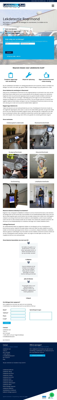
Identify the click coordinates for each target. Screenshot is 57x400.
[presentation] (16, 48)
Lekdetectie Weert (7, 379)
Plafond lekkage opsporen (9, 386)
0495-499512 (50, 1)
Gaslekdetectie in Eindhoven (9, 390)
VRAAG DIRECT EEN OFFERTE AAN (38, 1)
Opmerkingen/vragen (33, 310)
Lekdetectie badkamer (8, 388)
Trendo (26, 396)
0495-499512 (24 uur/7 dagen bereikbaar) (14, 335)
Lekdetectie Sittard (7, 384)
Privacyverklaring (15, 396)
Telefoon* (5, 313)
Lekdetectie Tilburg (7, 371)
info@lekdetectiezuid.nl (9, 336)
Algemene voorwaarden (7, 396)
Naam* (5, 310)
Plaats (4, 316)
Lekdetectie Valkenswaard (9, 382)
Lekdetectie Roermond (8, 377)
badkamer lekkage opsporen (10, 392)
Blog (4, 359)
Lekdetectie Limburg (7, 375)
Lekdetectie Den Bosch (8, 373)
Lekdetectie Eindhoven (8, 369)
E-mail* (5, 319)
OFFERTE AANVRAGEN (37, 355)
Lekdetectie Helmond (8, 381)
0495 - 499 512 (16, 56)
